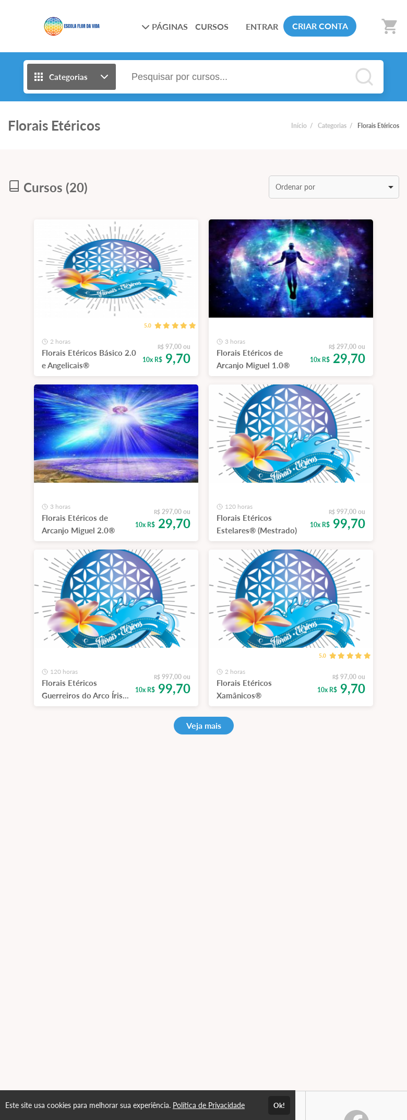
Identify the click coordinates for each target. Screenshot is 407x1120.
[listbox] (334, 187)
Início (299, 126)
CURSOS (212, 26)
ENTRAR (262, 26)
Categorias (332, 126)
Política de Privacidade (209, 1105)
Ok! (279, 1105)
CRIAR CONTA (320, 26)
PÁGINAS (164, 26)
